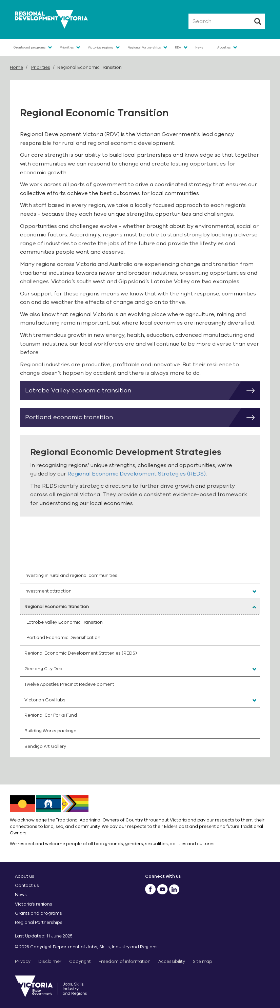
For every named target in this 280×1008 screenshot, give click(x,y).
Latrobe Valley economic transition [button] (142, 391)
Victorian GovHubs (44, 700)
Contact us (27, 885)
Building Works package (50, 731)
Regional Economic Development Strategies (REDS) (136, 474)
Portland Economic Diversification (63, 637)
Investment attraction (48, 591)
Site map (202, 961)
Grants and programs (29, 47)
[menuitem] (140, 575)
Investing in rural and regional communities (70, 575)
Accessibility (171, 961)
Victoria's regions (100, 47)
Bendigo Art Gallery (45, 746)
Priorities (67, 47)
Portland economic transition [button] (142, 417)
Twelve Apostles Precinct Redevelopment (69, 684)
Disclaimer (49, 961)
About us (224, 47)
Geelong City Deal (43, 669)
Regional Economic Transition (56, 606)
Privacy (23, 961)
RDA (178, 47)
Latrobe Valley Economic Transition (64, 622)
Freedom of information (125, 961)
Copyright (80, 961)
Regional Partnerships (144, 47)
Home (16, 67)
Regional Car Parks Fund (50, 715)
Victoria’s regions (33, 904)
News (199, 47)
